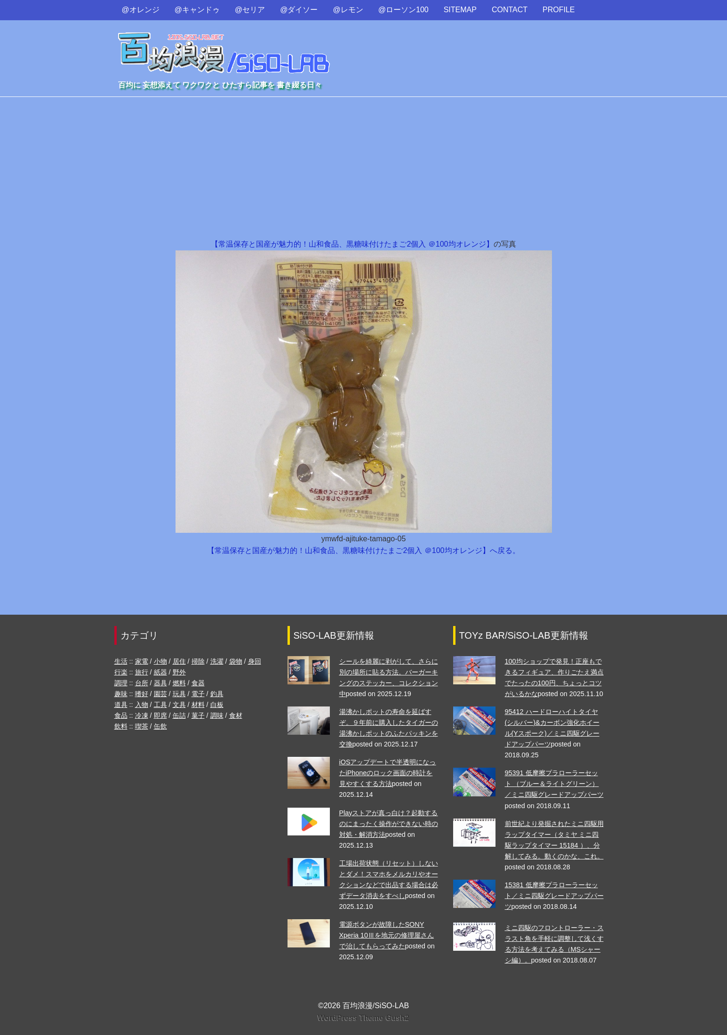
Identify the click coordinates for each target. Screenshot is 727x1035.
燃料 (179, 683)
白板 (217, 704)
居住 (179, 661)
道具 (121, 704)
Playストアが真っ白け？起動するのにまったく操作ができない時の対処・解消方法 (388, 823)
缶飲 (160, 726)
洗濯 (217, 661)
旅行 (141, 672)
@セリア (250, 10)
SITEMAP (460, 10)
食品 (121, 715)
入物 (141, 704)
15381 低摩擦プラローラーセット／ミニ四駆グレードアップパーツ (554, 895)
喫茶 (141, 726)
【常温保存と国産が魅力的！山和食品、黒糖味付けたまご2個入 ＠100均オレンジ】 (352, 244)
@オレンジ (141, 10)
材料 (198, 704)
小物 (160, 661)
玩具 (179, 694)
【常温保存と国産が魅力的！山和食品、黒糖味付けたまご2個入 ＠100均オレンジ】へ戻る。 (363, 550)
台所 (141, 683)
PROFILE (559, 10)
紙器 (160, 672)
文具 (179, 704)
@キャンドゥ (197, 10)
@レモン (348, 10)
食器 (198, 683)
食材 (235, 715)
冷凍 (141, 715)
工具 (160, 704)
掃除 (198, 661)
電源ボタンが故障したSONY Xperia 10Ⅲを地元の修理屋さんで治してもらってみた (386, 935)
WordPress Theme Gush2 (363, 1018)
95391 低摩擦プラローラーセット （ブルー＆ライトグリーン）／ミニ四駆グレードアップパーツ (554, 783)
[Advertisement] (363, 167)
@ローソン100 (403, 10)
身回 (254, 661)
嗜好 (141, 694)
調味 (217, 715)
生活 (121, 661)
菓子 (198, 715)
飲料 (121, 726)
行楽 (121, 672)
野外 (179, 672)
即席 (160, 715)
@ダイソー (299, 10)
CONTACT (509, 10)
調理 (121, 683)
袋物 (235, 661)
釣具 (217, 694)
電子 (198, 694)
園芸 (160, 694)
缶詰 (179, 715)
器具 (160, 683)
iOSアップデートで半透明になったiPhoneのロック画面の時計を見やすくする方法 (387, 772)
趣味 (121, 694)
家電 (141, 661)
